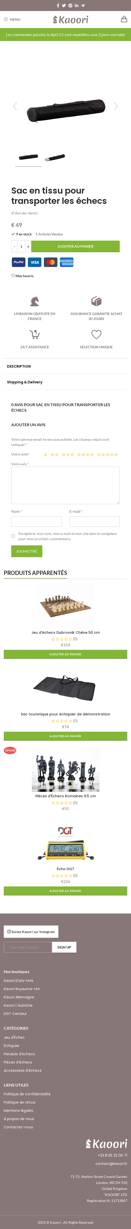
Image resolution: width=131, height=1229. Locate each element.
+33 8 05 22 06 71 (112, 1155)
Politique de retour (20, 1102)
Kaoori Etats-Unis (18, 980)
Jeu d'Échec (14, 1037)
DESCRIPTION (19, 366)
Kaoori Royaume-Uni (22, 988)
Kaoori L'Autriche (18, 1005)
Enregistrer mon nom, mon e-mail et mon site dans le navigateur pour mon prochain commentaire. (68, 536)
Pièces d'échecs (18, 1062)
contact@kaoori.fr (111, 1163)
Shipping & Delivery (24, 382)
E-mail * (76, 511)
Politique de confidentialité (27, 1094)
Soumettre (27, 551)
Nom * (16, 511)
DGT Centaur (15, 1013)
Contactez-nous (18, 1127)
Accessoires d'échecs (23, 1070)
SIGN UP (64, 947)
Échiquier (12, 1045)
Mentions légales (18, 1110)
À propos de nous (19, 1118)
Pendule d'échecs (19, 1053)
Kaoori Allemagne (19, 997)
